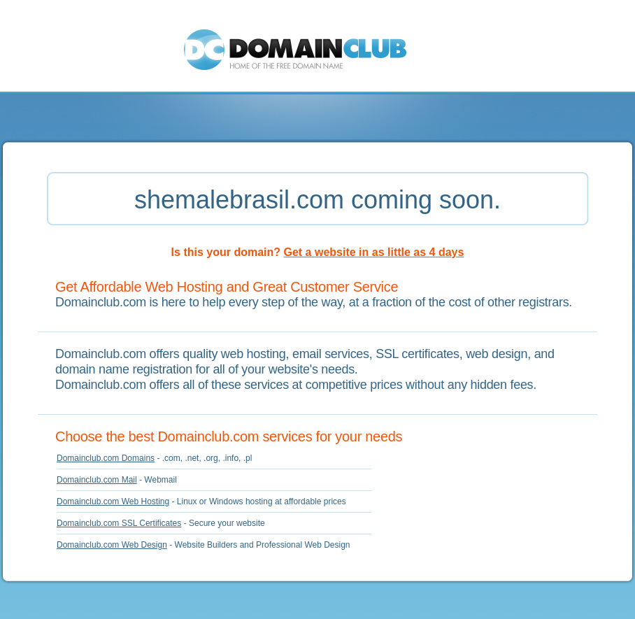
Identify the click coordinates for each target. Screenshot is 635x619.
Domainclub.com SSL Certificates (119, 523)
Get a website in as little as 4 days (374, 252)
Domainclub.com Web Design (112, 545)
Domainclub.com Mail (97, 480)
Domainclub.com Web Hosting (113, 501)
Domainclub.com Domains (106, 458)
